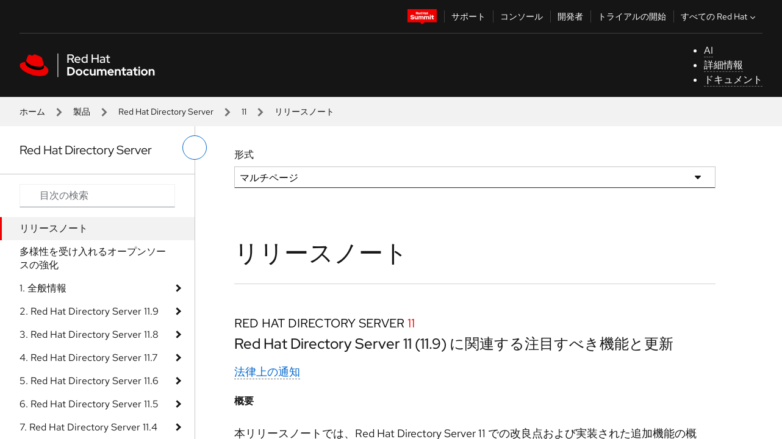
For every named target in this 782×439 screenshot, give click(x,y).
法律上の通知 (267, 372)
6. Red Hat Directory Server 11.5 (89, 404)
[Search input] (97, 195)
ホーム (32, 111)
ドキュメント (733, 79)
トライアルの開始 (632, 16)
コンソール (521, 16)
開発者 (570, 16)
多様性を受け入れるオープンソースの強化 (93, 258)
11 (244, 111)
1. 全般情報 (43, 288)
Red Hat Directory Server (165, 111)
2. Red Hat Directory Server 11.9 (89, 311)
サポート (468, 16)
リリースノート (54, 228)
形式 (244, 154)
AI (708, 50)
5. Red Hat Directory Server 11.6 (89, 380)
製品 (81, 111)
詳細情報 (723, 65)
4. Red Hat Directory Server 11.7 (89, 357)
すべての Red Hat (719, 16)
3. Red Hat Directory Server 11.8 (89, 334)
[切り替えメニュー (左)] (194, 147)
